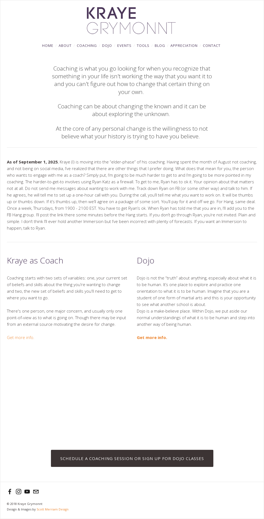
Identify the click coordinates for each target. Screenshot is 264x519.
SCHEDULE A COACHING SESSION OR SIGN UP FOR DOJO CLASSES (132, 458)
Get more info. (21, 337)
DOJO (107, 45)
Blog (160, 45)
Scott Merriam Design (53, 509)
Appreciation (184, 45)
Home (47, 45)
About (65, 45)
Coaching (87, 45)
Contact (212, 45)
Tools (143, 45)
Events (124, 45)
